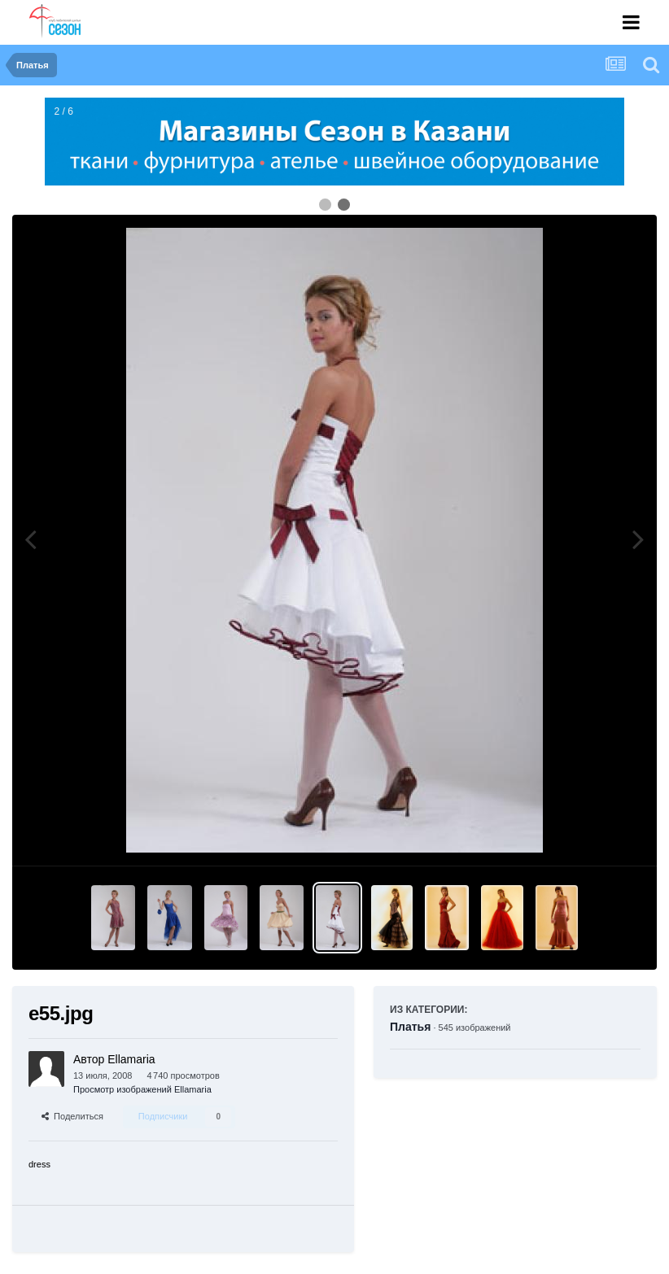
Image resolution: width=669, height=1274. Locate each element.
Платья (410, 1026)
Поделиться (72, 1116)
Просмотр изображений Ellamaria (142, 1089)
